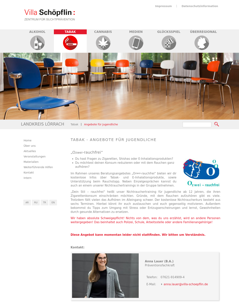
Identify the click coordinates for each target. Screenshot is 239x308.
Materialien (31, 161)
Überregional (203, 32)
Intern (28, 177)
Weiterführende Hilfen (38, 167)
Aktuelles (30, 151)
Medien (136, 32)
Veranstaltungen (35, 156)
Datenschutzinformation (199, 6)
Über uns (30, 145)
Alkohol (37, 32)
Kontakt (29, 172)
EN (53, 202)
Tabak (70, 32)
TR (44, 202)
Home (28, 140)
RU (35, 202)
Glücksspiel (168, 32)
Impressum (163, 6)
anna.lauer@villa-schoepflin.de (186, 284)
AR (27, 202)
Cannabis (103, 32)
